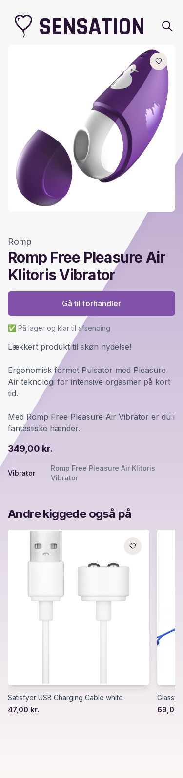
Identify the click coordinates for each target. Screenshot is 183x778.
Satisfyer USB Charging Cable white (65, 697)
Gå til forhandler (91, 303)
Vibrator (21, 473)
